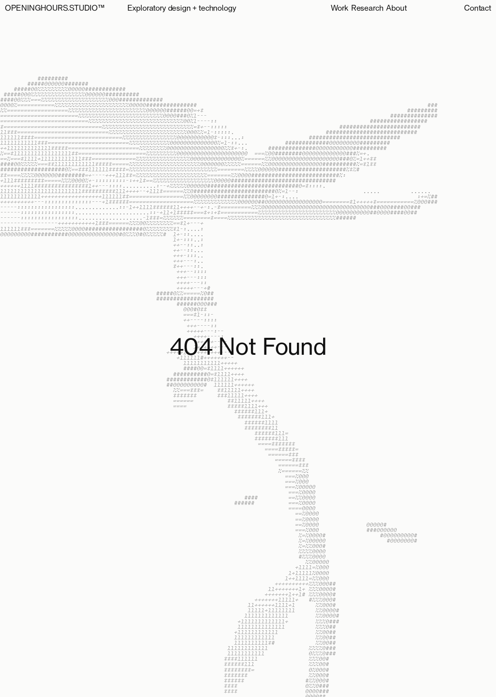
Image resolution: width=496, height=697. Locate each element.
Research (367, 9)
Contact (477, 9)
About (396, 9)
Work (339, 9)
